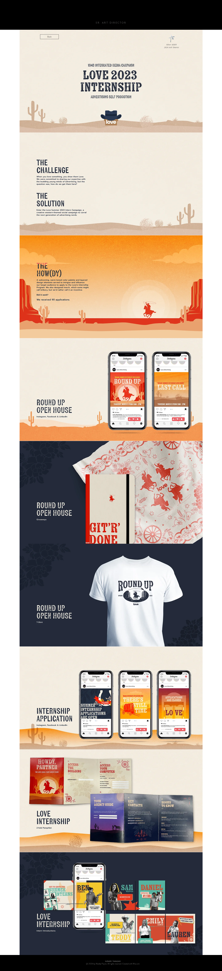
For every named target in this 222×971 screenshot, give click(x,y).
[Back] (49, 36)
